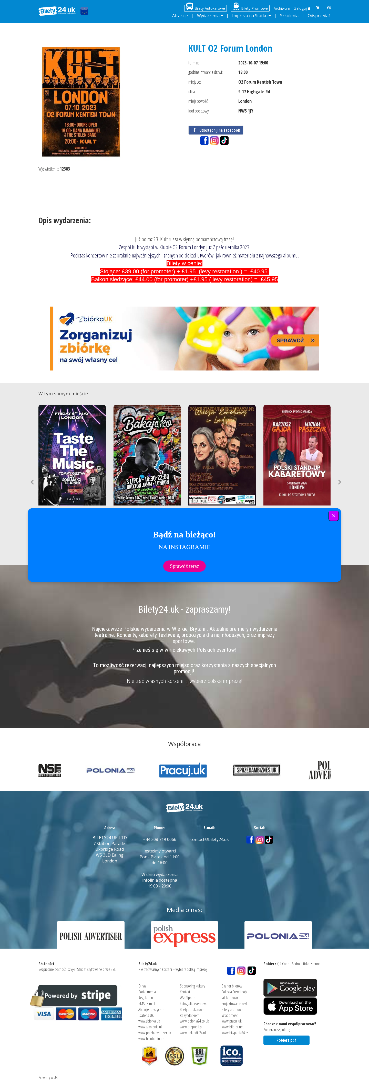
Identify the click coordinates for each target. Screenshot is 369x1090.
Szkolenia (289, 15)
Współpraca (187, 995)
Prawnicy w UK (47, 1075)
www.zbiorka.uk (149, 1018)
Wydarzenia (208, 15)
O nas (142, 983)
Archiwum (282, 8)
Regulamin (145, 995)
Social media (147, 989)
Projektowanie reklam (236, 1001)
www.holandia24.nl (193, 1030)
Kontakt (185, 989)
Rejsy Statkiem (190, 1012)
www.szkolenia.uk (150, 1024)
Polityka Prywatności (235, 989)
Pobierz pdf (286, 1037)
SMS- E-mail (146, 1001)
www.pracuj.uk (232, 1018)
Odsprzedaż (319, 15)
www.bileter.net (233, 1024)
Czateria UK (145, 1012)
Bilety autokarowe (192, 1007)
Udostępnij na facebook (216, 130)
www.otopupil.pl (191, 1024)
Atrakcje (180, 15)
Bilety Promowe (254, 8)
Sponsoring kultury (192, 983)
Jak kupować (230, 995)
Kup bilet (72, 538)
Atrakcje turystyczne (151, 1007)
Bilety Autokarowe (209, 8)
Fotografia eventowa (193, 1001)
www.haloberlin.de (151, 1036)
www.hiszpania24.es (235, 1030)
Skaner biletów (232, 983)
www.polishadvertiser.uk (154, 1030)
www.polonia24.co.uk (194, 1018)
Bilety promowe (232, 1007)
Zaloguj (302, 8)
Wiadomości (230, 1012)
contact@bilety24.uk (209, 839)
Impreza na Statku (250, 15)
